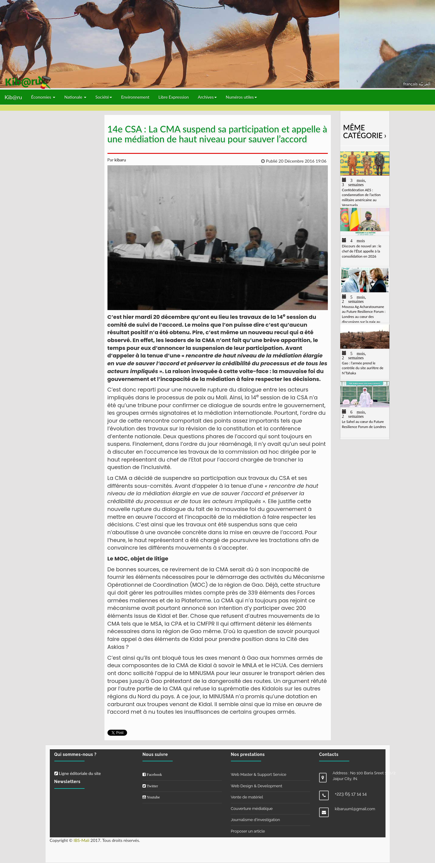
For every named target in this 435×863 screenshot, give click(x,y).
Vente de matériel (247, 797)
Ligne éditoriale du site (77, 773)
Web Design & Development (256, 786)
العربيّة (424, 83)
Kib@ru (13, 97)
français (411, 83)
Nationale (75, 97)
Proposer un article (248, 831)
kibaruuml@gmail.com (355, 809)
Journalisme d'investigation (255, 819)
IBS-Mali (81, 840)
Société (103, 97)
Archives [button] (207, 97)
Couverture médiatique (252, 808)
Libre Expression (173, 97)
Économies (43, 97)
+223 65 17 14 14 (351, 794)
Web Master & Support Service (258, 774)
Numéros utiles (241, 97)
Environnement (135, 97)
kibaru (119, 159)
